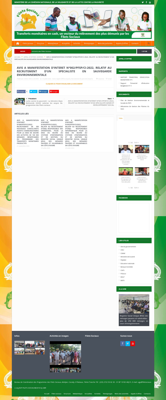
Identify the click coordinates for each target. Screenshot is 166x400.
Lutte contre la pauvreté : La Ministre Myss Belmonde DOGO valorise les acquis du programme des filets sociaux (44, 103)
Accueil (46, 394)
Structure (40, 43)
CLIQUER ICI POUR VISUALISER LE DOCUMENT (64, 84)
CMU (122, 250)
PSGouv (123, 274)
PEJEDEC (123, 260)
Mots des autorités (105, 43)
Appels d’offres (122, 43)
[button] (136, 142)
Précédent (31, 98)
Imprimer (100, 79)
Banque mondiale (127, 267)
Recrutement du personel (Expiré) (82, 79)
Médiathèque (53, 43)
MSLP (123, 277)
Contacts (135, 43)
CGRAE (123, 253)
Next (111, 98)
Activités (76, 43)
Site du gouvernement (128, 247)
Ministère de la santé (128, 257)
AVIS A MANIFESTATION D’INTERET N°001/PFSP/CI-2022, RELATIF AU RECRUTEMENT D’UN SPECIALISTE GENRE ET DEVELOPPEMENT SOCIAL (91, 103)
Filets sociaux (28, 43)
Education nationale (127, 263)
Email (109, 79)
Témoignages (89, 43)
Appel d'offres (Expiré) (63, 79)
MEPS (123, 280)
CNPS (122, 270)
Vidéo (121, 118)
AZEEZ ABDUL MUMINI (31, 79)
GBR (44, 388)
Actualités (66, 43)
